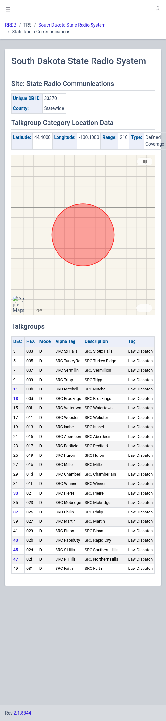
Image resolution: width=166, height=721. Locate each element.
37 (15, 512)
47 (15, 559)
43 (15, 540)
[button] (157, 9)
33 (15, 493)
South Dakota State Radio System (72, 25)
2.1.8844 (22, 713)
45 (15, 549)
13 (15, 398)
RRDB (10, 25)
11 (15, 389)
